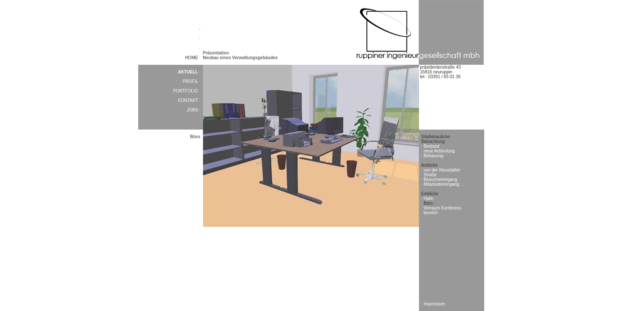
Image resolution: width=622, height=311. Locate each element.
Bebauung (434, 155)
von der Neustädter (442, 170)
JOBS (193, 110)
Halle (429, 198)
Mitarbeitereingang (442, 184)
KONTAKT (188, 100)
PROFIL (191, 81)
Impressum (434, 303)
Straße (430, 174)
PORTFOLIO (186, 91)
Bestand (432, 146)
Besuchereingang (440, 179)
